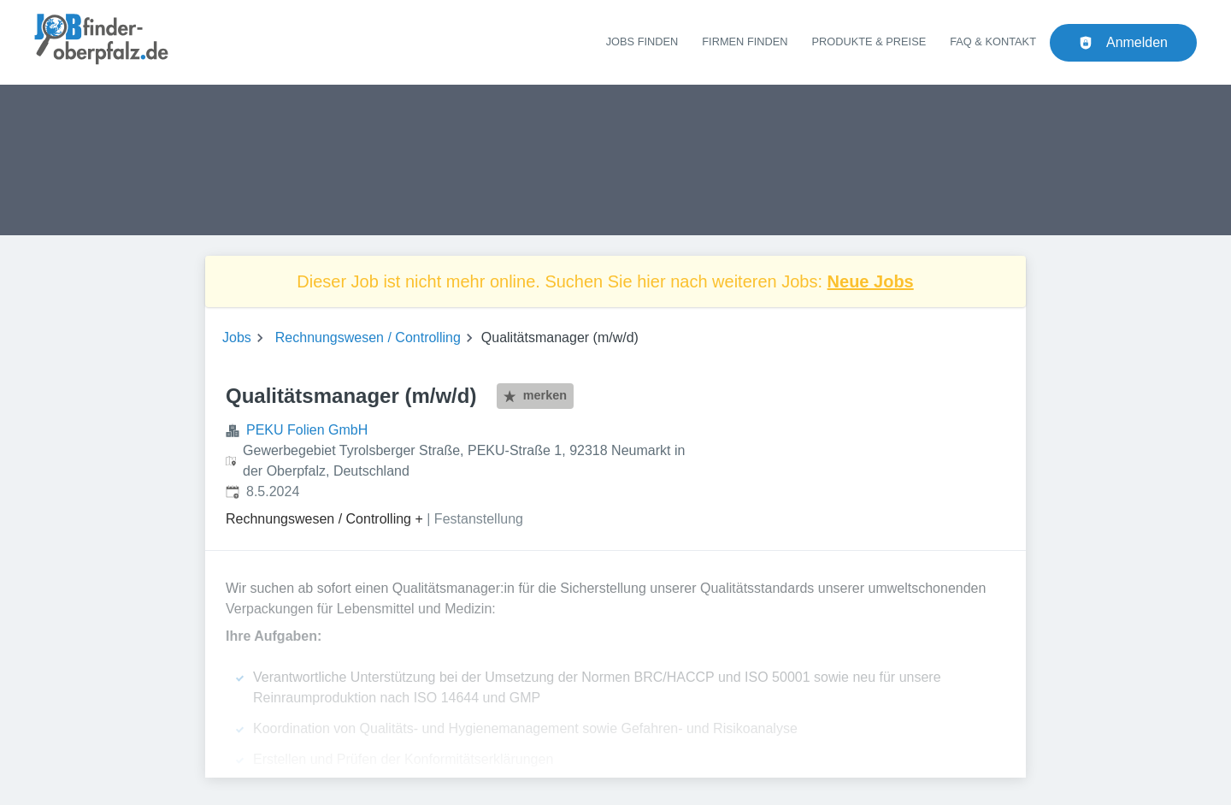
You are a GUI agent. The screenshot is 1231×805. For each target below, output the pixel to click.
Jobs (236, 337)
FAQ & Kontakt (993, 41)
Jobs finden (642, 41)
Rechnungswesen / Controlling (368, 337)
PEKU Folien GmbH (307, 430)
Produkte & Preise (869, 41)
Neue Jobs (871, 281)
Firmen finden (744, 41)
